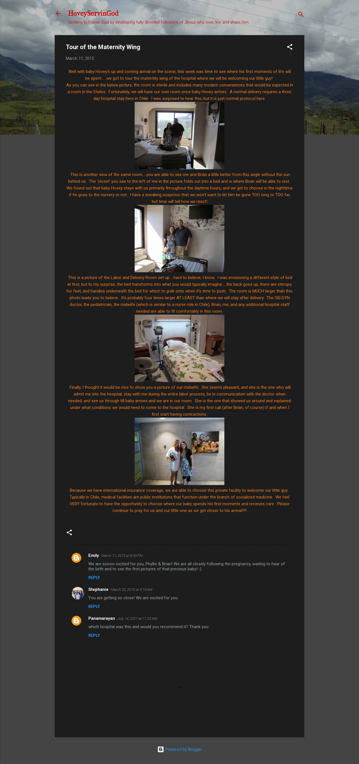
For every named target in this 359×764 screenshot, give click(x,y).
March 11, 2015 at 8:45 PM (122, 555)
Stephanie (98, 589)
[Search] (301, 15)
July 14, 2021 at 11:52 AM (137, 618)
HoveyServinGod (93, 13)
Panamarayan (101, 618)
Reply (94, 577)
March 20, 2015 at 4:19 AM (131, 589)
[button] (289, 48)
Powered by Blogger (179, 749)
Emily (93, 555)
